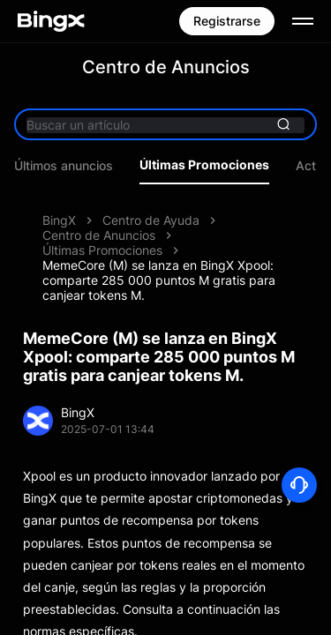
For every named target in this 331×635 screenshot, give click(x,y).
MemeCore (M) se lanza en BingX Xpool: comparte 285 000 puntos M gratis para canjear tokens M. (158, 280)
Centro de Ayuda (150, 220)
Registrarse (226, 20)
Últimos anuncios (63, 166)
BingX (59, 220)
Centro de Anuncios (98, 235)
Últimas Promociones (204, 165)
